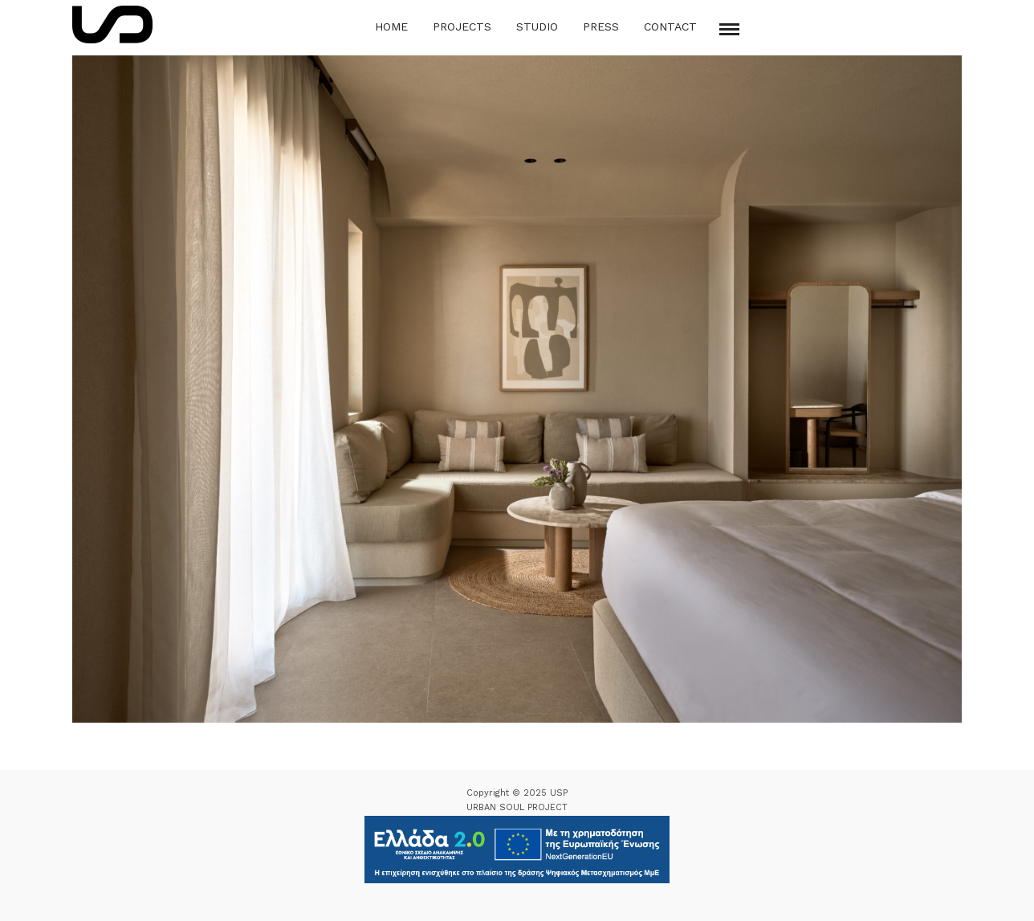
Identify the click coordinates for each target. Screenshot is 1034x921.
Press (601, 26)
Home (391, 26)
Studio (537, 26)
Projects (462, 26)
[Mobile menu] (729, 29)
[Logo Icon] (112, 24)
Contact (670, 26)
